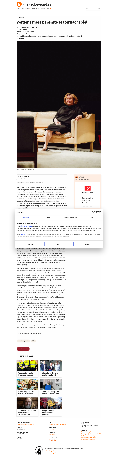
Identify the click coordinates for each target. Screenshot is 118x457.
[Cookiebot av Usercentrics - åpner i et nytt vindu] (88, 212)
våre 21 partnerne (31, 226)
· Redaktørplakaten (51, 451)
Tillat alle (84, 244)
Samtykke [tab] (30, 217)
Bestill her (52, 434)
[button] (97, 195)
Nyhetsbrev (35, 9)
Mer (49, 9)
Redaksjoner (26, 9)
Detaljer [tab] (49, 217)
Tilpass (59, 244)
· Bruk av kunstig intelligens (89, 436)
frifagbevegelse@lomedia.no (25, 424)
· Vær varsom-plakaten (52, 453)
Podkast (43, 9)
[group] (87, 195)
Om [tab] (88, 217)
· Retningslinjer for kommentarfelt (91, 434)
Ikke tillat (34, 244)
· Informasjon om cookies (88, 438)
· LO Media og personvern (88, 440)
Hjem (18, 9)
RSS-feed (51, 429)
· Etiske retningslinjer (87, 432)
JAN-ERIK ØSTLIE (23, 176)
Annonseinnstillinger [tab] (68, 217)
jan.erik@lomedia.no (22, 179)
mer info (29, 236)
